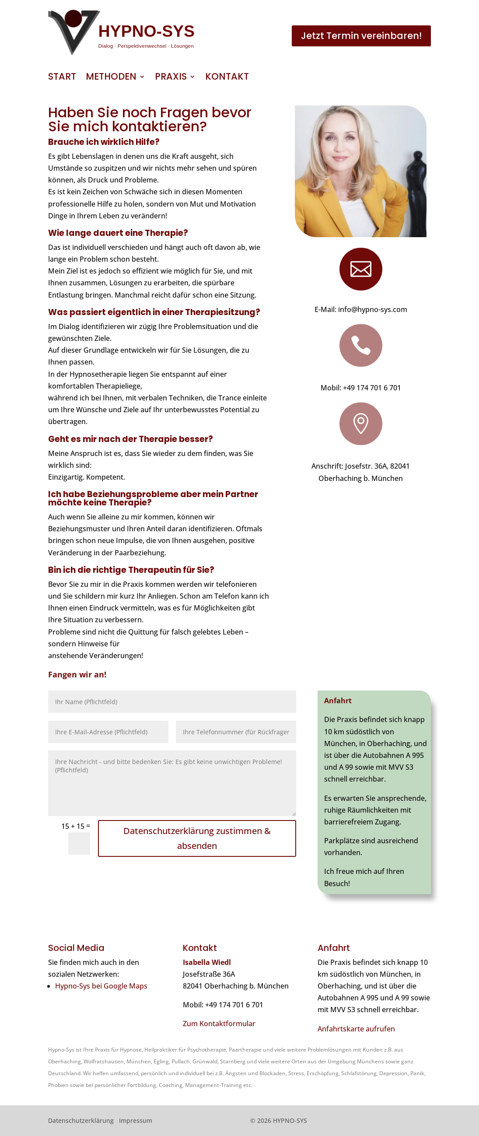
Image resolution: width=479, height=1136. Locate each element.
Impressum (135, 1120)
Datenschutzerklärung (81, 1120)
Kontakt (227, 78)
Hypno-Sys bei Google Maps (101, 986)
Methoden (111, 78)
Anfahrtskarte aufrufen (356, 1029)
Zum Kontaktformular (219, 1023)
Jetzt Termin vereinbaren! (361, 35)
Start (62, 78)
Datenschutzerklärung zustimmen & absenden (197, 838)
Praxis (171, 78)
